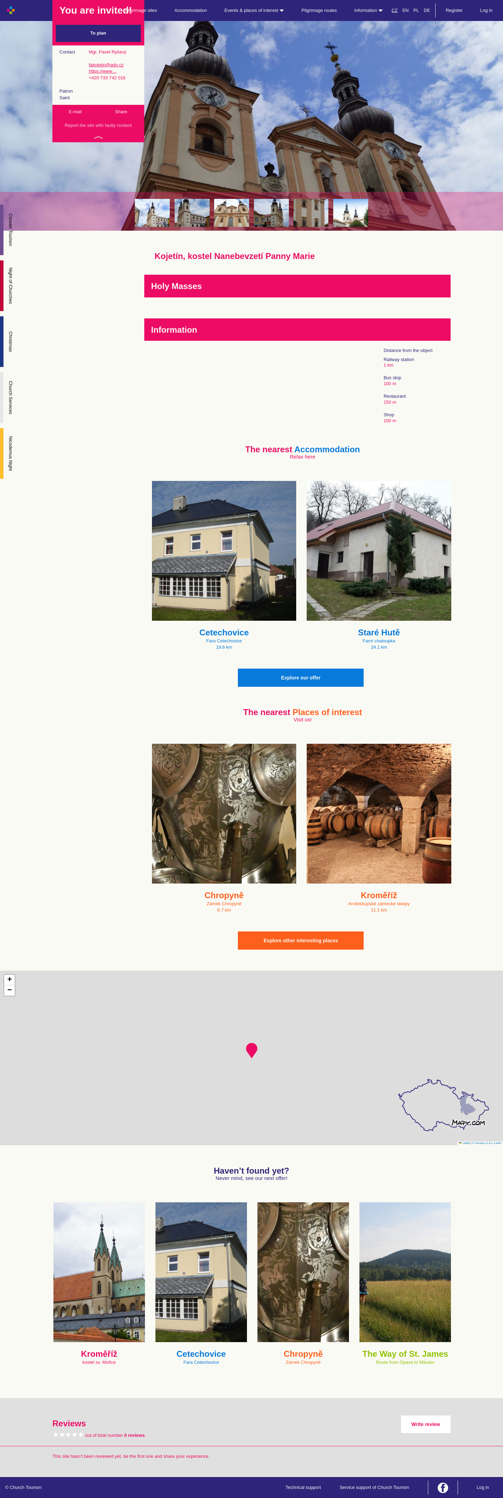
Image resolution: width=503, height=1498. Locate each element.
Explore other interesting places (301, 940)
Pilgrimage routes (319, 10)
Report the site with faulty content (98, 125)
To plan (98, 33)
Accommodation (190, 10)
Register (454, 10)
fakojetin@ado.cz (106, 64)
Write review (425, 1424)
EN (405, 10)
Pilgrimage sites (141, 10)
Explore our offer (301, 677)
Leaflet (464, 1143)
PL (416, 10)
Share (121, 111)
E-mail (75, 111)
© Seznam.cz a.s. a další (486, 1143)
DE (427, 10)
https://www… (103, 71)
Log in (486, 10)
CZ (395, 10)
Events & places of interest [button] (254, 10)
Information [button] (368, 10)
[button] (251, 1050)
